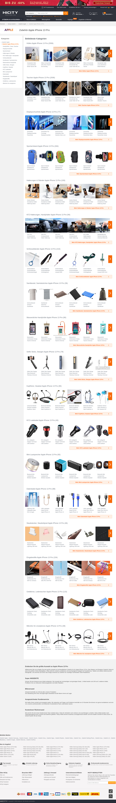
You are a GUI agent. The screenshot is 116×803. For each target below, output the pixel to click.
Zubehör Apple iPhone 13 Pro (10, 44)
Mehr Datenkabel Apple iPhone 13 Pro (93, 516)
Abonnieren (112, 782)
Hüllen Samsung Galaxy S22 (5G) (78, 750)
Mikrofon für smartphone (9, 83)
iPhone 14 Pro (37, 16)
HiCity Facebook (4, 782)
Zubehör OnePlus (30, 740)
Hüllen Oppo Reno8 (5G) (29, 754)
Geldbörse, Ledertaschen (9, 81)
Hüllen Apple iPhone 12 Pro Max (54, 754)
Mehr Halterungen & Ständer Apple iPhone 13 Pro (91, 208)
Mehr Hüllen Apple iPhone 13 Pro (94, 71)
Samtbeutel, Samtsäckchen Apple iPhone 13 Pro (45, 283)
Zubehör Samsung (13, 738)
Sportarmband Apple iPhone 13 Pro (40, 146)
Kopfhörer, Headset (8, 67)
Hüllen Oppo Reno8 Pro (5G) (30, 752)
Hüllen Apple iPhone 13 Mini (100, 750)
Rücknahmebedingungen (72, 775)
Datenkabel (6, 74)
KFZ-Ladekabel (7, 69)
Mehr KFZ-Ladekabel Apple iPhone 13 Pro (92, 448)
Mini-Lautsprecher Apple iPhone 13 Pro (42, 455)
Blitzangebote (46, 19)
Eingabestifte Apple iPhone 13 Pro (40, 557)
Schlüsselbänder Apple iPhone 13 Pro (41, 249)
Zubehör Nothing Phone (88, 738)
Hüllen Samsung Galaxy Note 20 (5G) (79, 754)
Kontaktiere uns (26, 782)
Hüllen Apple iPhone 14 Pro (53, 748)
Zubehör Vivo (77, 738)
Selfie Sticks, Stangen (8, 65)
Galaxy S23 (58, 16)
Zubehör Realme (59, 738)
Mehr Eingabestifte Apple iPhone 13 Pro (93, 585)
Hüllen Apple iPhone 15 (6, 752)
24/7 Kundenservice (49, 7)
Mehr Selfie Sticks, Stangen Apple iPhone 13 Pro (91, 379)
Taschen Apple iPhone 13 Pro (38, 78)
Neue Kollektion (31, 19)
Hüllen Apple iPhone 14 (52, 752)
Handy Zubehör (12, 24)
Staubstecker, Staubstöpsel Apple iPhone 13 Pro (45, 523)
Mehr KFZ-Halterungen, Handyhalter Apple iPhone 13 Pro (90, 242)
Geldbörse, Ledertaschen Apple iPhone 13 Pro (44, 592)
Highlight (70, 19)
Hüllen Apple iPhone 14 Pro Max (54, 747)
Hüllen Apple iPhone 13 (99, 752)
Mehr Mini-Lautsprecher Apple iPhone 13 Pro (92, 482)
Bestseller (59, 19)
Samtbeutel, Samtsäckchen (10, 60)
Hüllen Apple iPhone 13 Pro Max (101, 747)
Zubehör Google (11, 740)
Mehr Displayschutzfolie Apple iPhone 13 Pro (92, 139)
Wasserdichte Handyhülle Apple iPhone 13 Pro (45, 317)
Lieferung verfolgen (27, 775)
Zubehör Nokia (69, 738)
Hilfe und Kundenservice (6, 777)
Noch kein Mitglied (70, 777)
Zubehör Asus (98, 738)
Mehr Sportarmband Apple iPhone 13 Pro (93, 174)
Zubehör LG (107, 738)
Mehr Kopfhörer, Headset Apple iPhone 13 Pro (92, 413)
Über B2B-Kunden (61, 7)
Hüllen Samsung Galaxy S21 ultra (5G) (80, 756)
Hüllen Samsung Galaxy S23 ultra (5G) (33, 747)
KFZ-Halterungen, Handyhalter (11, 55)
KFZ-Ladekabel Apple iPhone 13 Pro (41, 420)
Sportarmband (6, 51)
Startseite (2, 24)
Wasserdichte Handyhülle (9, 62)
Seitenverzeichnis (70, 782)
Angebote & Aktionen (85, 19)
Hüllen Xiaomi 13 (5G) (5, 756)
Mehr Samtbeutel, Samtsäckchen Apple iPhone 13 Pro (91, 311)
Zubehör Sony (42, 738)
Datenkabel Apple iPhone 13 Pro (39, 489)
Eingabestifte (6, 78)
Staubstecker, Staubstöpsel (10, 76)
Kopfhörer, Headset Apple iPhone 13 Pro (42, 386)
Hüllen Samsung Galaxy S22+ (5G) (79, 748)
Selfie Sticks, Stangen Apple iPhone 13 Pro (43, 352)
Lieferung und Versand (50, 777)
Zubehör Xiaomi (33, 738)
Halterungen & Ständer (9, 53)
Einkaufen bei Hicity (5, 779)
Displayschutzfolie (7, 48)
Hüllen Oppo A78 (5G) (29, 756)
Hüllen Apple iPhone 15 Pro (7, 748)
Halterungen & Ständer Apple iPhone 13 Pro (44, 180)
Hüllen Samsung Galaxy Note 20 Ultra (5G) (81, 752)
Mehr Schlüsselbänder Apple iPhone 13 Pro (92, 276)
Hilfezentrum (25, 779)
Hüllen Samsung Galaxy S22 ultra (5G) (80, 747)
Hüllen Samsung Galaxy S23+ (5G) (32, 748)
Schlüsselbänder (7, 58)
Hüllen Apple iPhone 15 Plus (7, 750)
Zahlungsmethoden (49, 775)
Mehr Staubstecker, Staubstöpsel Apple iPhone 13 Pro (91, 551)
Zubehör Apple (22, 24)
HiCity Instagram (4, 784)
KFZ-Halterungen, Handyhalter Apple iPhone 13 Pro (47, 215)
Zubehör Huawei (23, 738)
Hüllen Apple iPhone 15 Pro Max (8, 747)
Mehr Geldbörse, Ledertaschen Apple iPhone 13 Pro (91, 619)
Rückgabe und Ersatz (49, 779)
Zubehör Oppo (50, 738)
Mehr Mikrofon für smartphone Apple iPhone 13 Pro (91, 653)
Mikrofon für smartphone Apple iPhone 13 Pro (44, 626)
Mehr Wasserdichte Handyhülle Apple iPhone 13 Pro (91, 345)
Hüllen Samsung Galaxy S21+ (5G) (102, 754)
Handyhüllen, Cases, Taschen (10, 46)
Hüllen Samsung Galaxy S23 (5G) (32, 750)
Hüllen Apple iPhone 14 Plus (53, 750)
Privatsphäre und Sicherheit (73, 779)
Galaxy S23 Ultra (48, 16)
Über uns (2, 775)
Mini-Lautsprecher (7, 71)
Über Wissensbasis (27, 777)
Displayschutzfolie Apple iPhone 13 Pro (42, 112)
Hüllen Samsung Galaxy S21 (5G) (101, 756)
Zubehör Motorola (20, 740)
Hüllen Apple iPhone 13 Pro (37, 43)
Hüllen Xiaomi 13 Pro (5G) (7, 754)
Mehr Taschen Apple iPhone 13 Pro (93, 105)
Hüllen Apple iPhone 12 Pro (53, 756)
